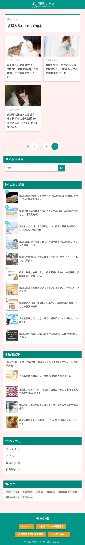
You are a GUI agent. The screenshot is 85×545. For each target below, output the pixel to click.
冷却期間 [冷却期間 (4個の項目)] (28, 492)
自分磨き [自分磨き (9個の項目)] (28, 497)
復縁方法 (13, 463)
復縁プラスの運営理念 (51, 526)
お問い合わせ (59, 534)
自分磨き (13, 469)
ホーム (26, 526)
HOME (42, 518)
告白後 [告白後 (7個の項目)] (50, 492)
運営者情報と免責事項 (30, 534)
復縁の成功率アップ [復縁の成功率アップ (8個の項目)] (67, 492)
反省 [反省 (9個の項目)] (39, 492)
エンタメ (13, 449)
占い (11, 456)
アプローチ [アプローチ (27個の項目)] (12, 492)
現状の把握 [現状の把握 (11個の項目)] (12, 497)
